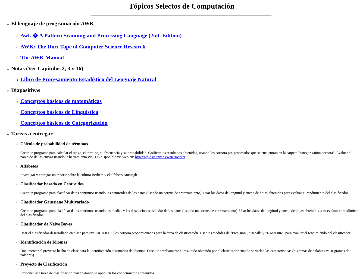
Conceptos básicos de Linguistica (59, 112)
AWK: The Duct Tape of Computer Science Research (83, 47)
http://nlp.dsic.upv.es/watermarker (160, 157)
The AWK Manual (42, 57)
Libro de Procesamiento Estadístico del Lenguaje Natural (88, 79)
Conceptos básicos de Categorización (64, 123)
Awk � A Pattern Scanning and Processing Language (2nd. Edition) (101, 35)
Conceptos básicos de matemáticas (61, 101)
